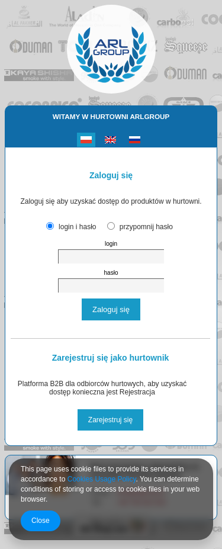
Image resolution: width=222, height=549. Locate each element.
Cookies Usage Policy (101, 479)
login (111, 243)
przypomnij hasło (146, 227)
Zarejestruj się (110, 420)
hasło (111, 272)
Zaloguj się (111, 309)
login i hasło (77, 227)
